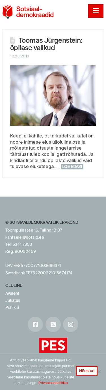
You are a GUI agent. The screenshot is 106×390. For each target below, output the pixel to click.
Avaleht (12, 293)
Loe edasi (72, 166)
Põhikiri (12, 307)
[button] (95, 11)
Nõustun (86, 370)
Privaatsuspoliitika (53, 383)
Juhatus (12, 300)
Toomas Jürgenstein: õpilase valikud (46, 44)
